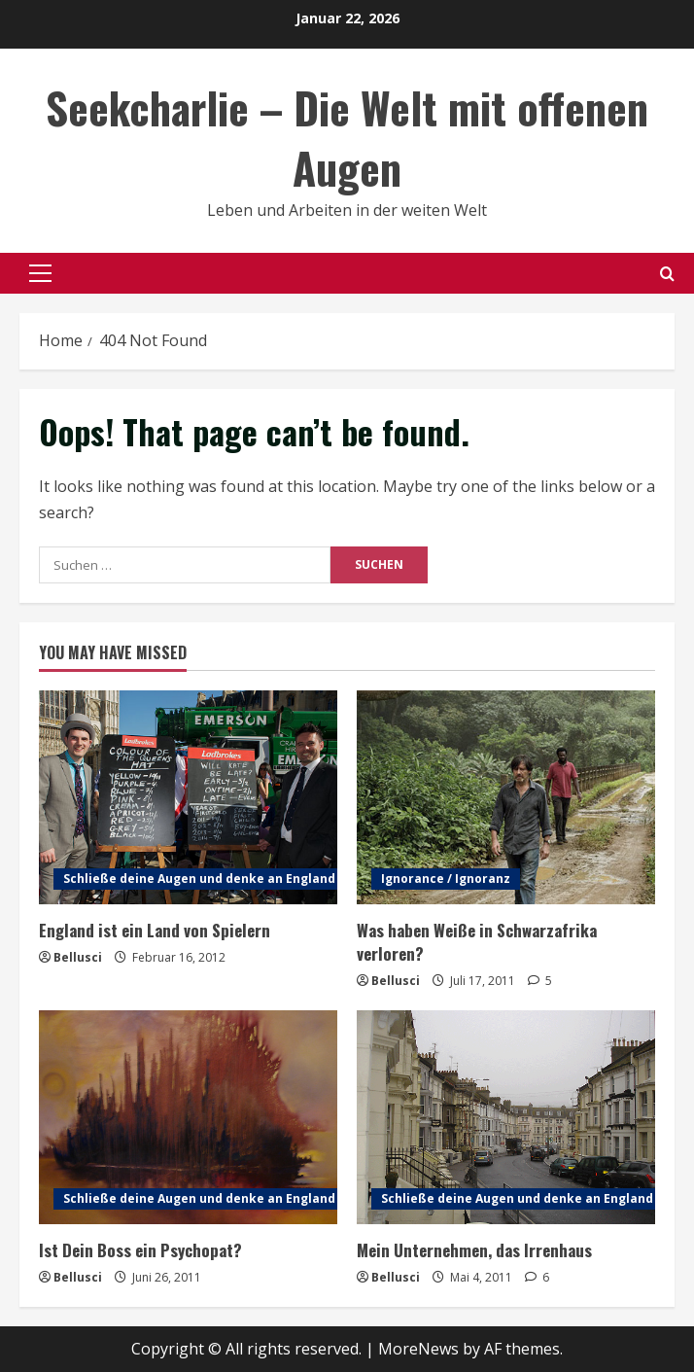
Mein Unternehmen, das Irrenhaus (474, 1250)
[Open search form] (667, 274)
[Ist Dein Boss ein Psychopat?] (188, 1117)
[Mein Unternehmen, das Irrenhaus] (506, 1117)
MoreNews (418, 1348)
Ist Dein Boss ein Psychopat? (140, 1250)
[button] (40, 273)
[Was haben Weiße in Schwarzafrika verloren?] (506, 797)
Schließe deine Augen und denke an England (199, 878)
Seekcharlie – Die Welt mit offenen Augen (347, 137)
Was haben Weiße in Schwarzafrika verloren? (477, 942)
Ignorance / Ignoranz (445, 878)
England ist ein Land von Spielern (154, 930)
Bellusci (77, 957)
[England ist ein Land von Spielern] (188, 797)
